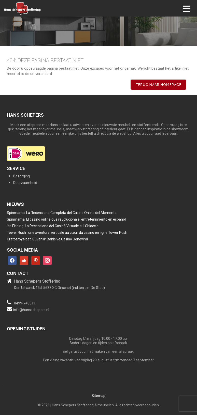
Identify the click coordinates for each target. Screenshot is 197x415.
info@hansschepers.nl (31, 310)
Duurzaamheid (25, 183)
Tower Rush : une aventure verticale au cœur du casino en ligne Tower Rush (67, 232)
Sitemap (98, 396)
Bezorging (21, 176)
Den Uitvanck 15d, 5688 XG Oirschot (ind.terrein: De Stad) (59, 288)
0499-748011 (25, 303)
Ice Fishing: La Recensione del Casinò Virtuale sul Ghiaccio (53, 226)
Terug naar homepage (158, 84)
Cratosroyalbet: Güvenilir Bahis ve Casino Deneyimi (47, 239)
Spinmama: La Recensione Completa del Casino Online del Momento (62, 213)
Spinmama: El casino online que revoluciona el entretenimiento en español (66, 219)
